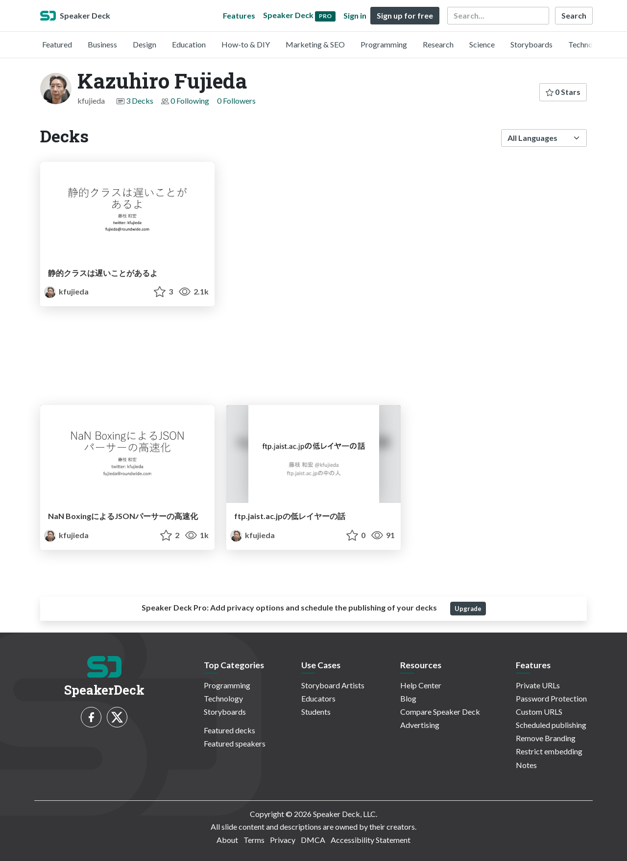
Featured (57, 44)
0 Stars (563, 91)
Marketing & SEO (315, 44)
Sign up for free (405, 15)
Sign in (354, 15)
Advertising (419, 724)
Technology (587, 44)
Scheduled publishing (551, 724)
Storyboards (531, 44)
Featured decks (229, 730)
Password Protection (551, 698)
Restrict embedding (549, 751)
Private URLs (538, 685)
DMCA (313, 839)
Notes (526, 765)
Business (102, 44)
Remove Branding (546, 738)
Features (239, 15)
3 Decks (139, 100)
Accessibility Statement (370, 839)
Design (144, 44)
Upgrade (468, 608)
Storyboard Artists (332, 685)
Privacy (282, 839)
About (227, 839)
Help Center (420, 685)
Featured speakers (234, 743)
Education (189, 44)
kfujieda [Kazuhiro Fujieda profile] (66, 291)
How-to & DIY (245, 44)
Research (438, 44)
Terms (254, 839)
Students (316, 711)
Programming (384, 44)
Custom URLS (539, 711)
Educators (318, 698)
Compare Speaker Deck (440, 711)
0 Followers (236, 100)
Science (482, 44)
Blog (408, 698)
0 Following (189, 100)
